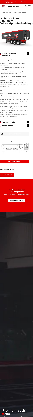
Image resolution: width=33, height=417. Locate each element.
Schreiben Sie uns (7, 174)
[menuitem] (23, 2)
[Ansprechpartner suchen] (16, 200)
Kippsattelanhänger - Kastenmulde (10, 10)
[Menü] (28, 6)
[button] (2, 414)
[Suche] (25, 6)
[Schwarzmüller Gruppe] (10, 6)
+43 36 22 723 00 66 (11, 1)
